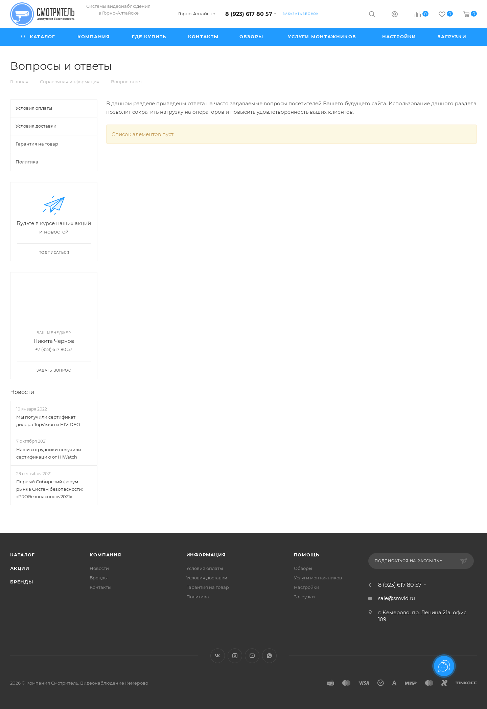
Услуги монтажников (318, 577)
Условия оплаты (204, 568)
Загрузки (304, 596)
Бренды (21, 581)
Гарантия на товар (207, 587)
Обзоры (303, 568)
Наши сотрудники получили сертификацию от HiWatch (48, 453)
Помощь (306, 554)
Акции (19, 568)
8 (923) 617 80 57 (248, 14)
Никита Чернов (53, 341)
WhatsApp (269, 655)
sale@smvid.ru (396, 598)
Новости (22, 392)
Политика (197, 596)
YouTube (252, 655)
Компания (105, 554)
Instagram (235, 655)
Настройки (306, 587)
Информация (206, 554)
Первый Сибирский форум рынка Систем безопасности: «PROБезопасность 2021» (49, 489)
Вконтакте (217, 655)
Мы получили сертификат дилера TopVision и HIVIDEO (48, 420)
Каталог (22, 554)
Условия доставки (206, 577)
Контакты (100, 587)
